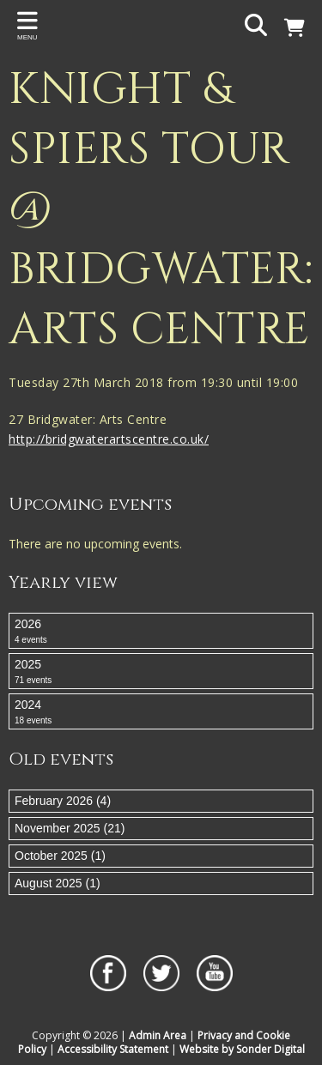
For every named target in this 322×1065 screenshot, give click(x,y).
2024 (161, 712)
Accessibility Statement (113, 1049)
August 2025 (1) (57, 883)
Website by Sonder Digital (242, 1049)
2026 (161, 631)
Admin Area (157, 1035)
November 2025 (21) (70, 828)
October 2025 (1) (60, 855)
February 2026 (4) (63, 801)
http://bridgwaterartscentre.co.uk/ (109, 439)
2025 (161, 672)
